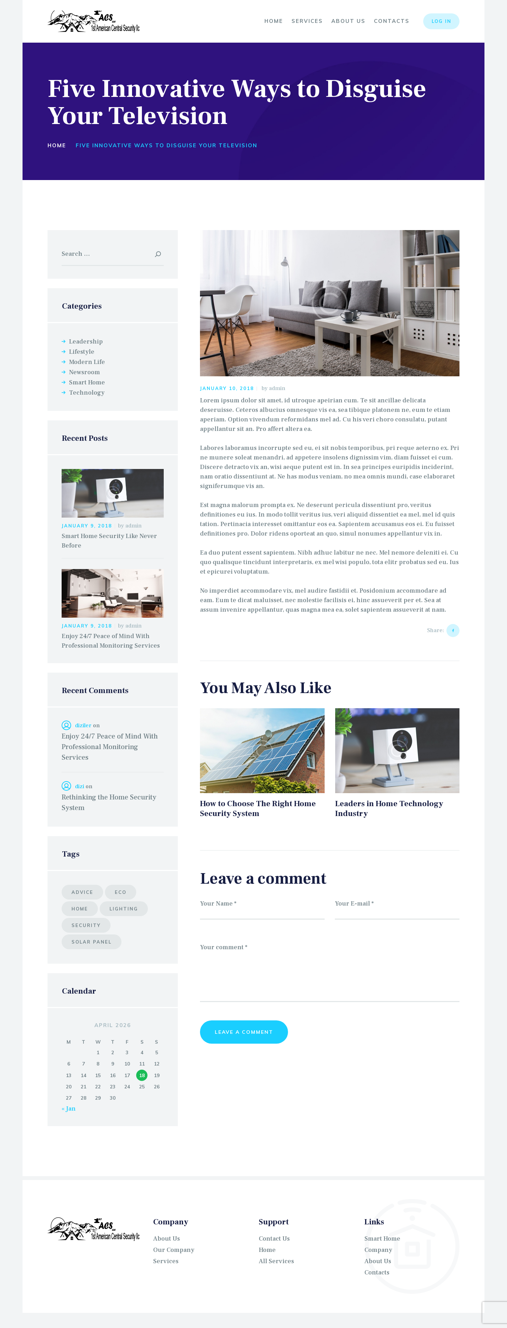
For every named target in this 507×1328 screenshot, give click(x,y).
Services (166, 1261)
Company (378, 1250)
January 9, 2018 (87, 526)
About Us (166, 1239)
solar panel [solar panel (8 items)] (91, 942)
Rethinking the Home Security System (109, 803)
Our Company (173, 1250)
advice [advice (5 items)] (82, 892)
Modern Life (87, 362)
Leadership (86, 342)
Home (57, 145)
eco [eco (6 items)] (120, 892)
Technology (87, 393)
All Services (276, 1261)
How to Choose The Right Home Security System (258, 809)
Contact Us (274, 1239)
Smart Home (87, 382)
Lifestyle (81, 352)
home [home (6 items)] (79, 909)
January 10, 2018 (227, 388)
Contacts (376, 1272)
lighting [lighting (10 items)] (123, 909)
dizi (79, 786)
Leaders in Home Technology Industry (389, 809)
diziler (83, 725)
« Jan (69, 1109)
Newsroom (84, 372)
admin (277, 388)
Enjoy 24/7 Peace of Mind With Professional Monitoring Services (111, 641)
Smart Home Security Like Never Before (109, 541)
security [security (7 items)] (86, 925)
